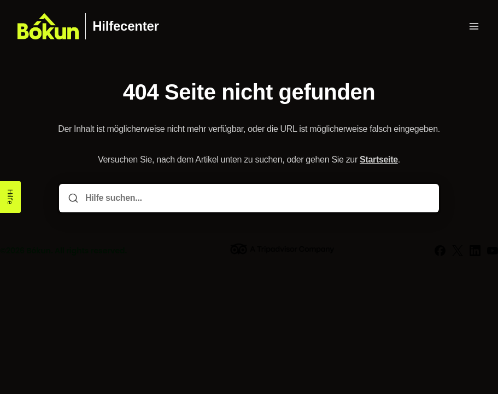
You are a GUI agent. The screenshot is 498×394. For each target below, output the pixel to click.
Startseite (379, 159)
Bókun (38, 250)
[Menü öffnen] (474, 26)
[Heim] (48, 26)
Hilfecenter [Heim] (125, 26)
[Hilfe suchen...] (256, 198)
